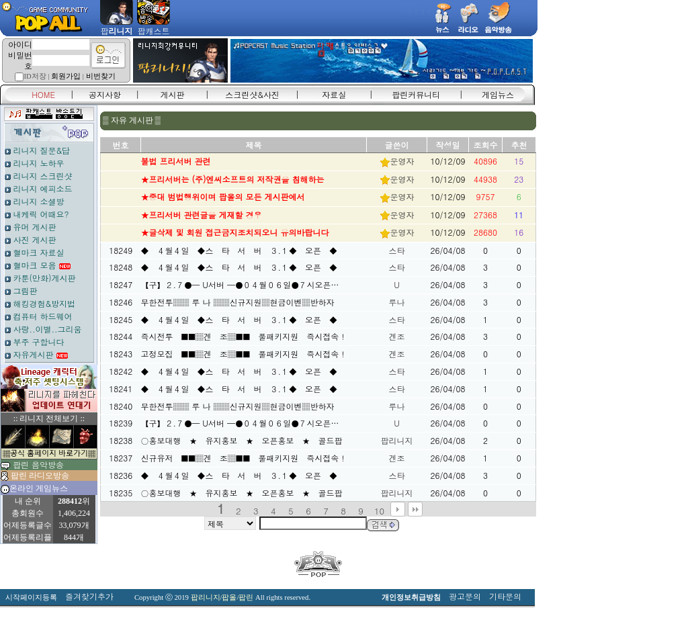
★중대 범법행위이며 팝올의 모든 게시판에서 (223, 196)
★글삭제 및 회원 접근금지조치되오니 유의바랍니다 (235, 232)
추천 (519, 144)
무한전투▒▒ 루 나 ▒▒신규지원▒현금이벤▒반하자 (238, 302)
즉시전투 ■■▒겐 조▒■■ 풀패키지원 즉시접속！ (244, 336)
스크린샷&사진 (252, 94)
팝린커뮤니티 (416, 94)
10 (379, 510)
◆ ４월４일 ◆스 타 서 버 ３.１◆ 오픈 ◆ (239, 250)
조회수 (486, 144)
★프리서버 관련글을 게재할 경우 (201, 214)
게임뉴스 (498, 94)
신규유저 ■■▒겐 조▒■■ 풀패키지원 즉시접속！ (244, 457)
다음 (397, 509)
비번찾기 (101, 76)
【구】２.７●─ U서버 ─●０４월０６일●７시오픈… (240, 284)
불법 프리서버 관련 (176, 161)
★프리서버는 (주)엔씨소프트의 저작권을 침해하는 (233, 179)
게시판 (173, 94)
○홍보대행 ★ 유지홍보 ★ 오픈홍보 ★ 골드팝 (242, 440)
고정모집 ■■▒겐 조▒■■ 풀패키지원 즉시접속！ (244, 353)
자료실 (334, 94)
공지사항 (105, 94)
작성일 (448, 144)
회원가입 (66, 76)
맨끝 (415, 509)
